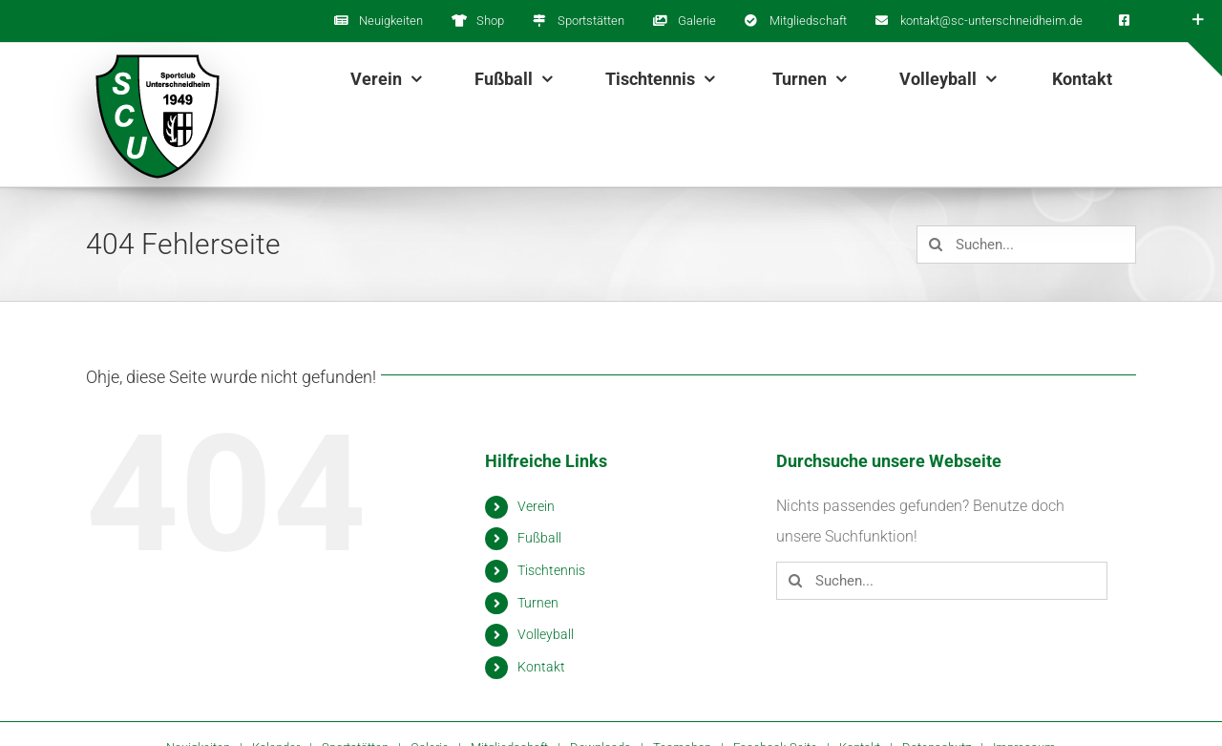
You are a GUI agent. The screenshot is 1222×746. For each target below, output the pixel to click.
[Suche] (935, 244)
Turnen (537, 602)
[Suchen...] (1026, 244)
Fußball (539, 537)
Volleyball (545, 634)
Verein (536, 506)
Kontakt (541, 666)
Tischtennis (551, 570)
